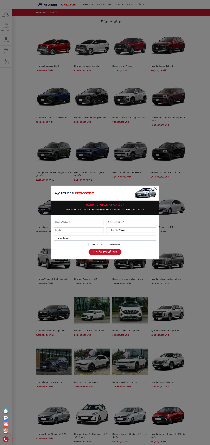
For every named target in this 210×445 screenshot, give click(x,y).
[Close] (156, 188)
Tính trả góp (95, 244)
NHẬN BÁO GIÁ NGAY (105, 252)
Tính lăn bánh (113, 244)
